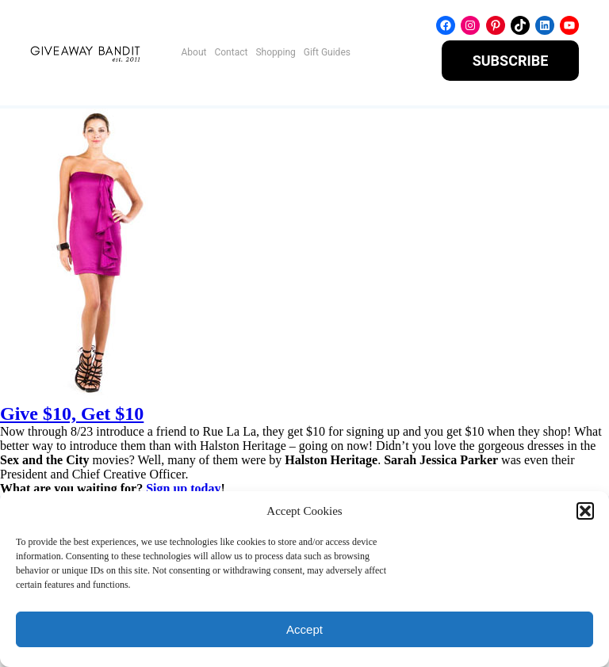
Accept (304, 629)
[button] (585, 511)
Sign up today (183, 488)
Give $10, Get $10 (72, 413)
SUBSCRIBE (511, 60)
